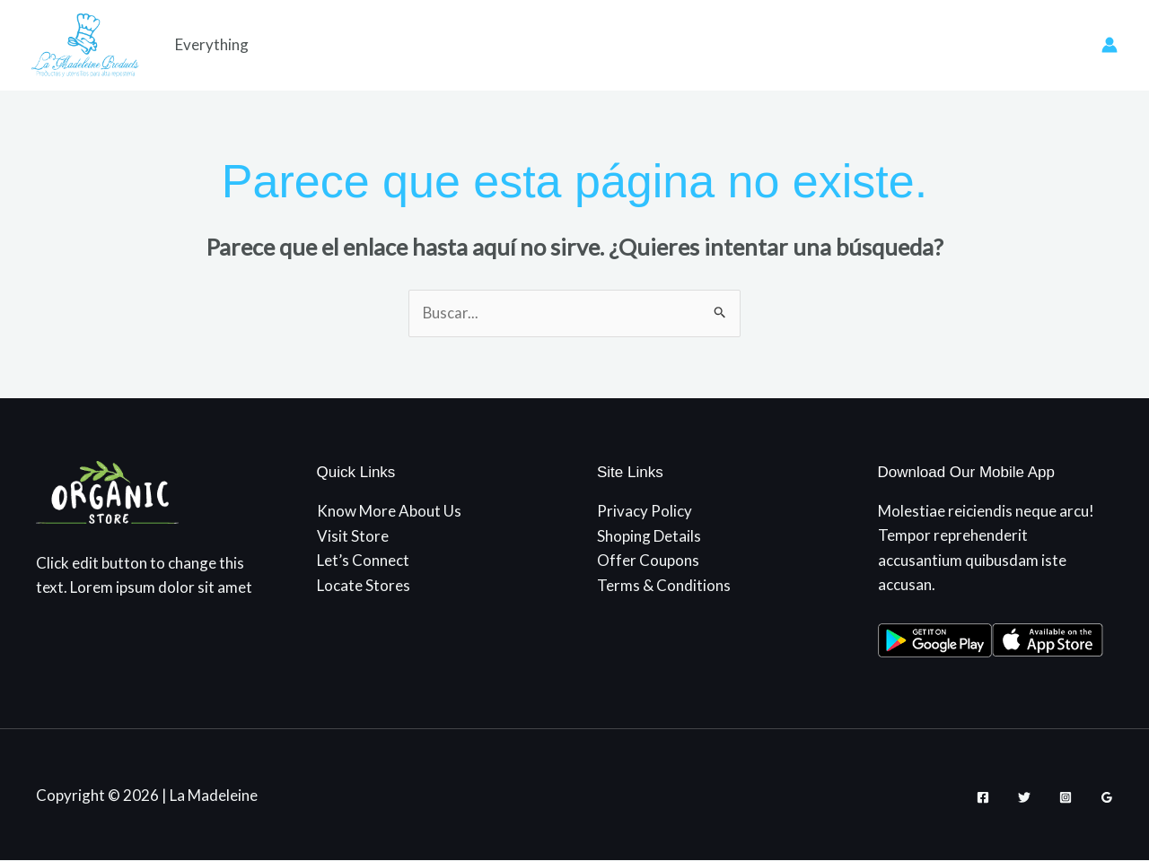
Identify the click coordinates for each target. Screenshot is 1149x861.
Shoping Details (649, 535)
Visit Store (353, 535)
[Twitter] (1024, 797)
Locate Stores (363, 584)
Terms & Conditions (664, 584)
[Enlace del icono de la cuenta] (1109, 45)
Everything (212, 44)
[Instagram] (1065, 797)
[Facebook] (983, 797)
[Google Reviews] (1107, 797)
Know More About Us (389, 511)
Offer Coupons (648, 560)
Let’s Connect (363, 560)
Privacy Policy (644, 511)
